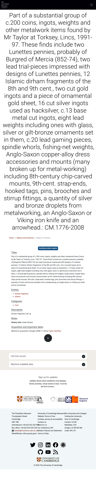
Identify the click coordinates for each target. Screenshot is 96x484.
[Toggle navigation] (91, 5)
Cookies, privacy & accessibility (50, 419)
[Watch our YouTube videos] (48, 452)
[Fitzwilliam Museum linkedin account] (56, 445)
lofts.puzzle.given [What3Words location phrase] (30, 433)
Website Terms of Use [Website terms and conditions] (46, 416)
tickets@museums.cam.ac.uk (26, 431)
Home (11, 238)
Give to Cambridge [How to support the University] (72, 419)
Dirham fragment (21, 294)
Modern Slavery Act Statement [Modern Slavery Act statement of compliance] (50, 431)
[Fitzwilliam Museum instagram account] (40, 445)
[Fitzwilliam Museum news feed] (55, 452)
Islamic (18, 297)
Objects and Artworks (25, 238)
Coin (16, 305)
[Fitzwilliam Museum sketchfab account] (63, 445)
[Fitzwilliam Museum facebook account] (48, 445)
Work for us (42, 425)
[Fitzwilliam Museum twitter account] (33, 445)
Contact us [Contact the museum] (42, 422)
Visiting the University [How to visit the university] (73, 416)
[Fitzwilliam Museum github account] (40, 452)
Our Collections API (45, 428)
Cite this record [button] (18, 356)
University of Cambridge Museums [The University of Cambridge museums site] (51, 413)
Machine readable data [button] (22, 364)
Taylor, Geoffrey (55, 331)
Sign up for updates (47, 377)
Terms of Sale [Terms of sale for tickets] (43, 433)
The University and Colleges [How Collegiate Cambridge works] (76, 413)
